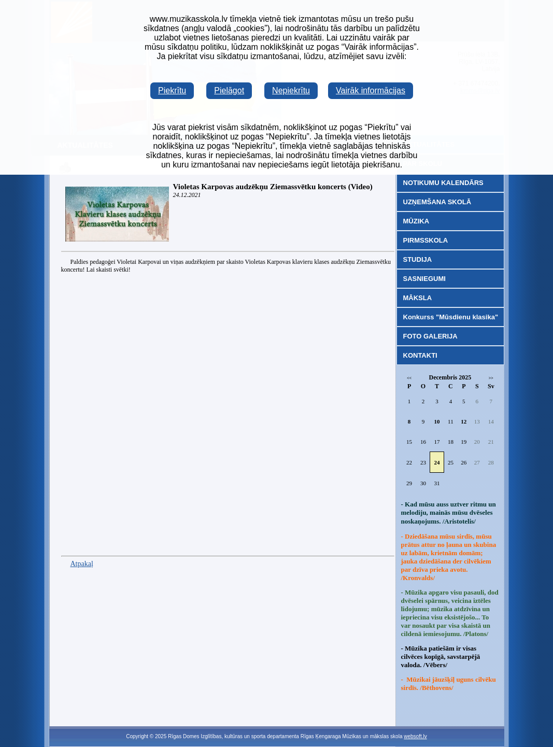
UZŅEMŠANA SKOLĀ (437, 202)
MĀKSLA (417, 298)
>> (491, 378)
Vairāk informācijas (370, 90)
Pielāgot (229, 90)
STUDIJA (417, 259)
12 (463, 421)
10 (436, 421)
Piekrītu (172, 90)
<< (409, 378)
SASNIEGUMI (424, 279)
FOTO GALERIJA (430, 336)
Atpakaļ (81, 564)
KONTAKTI (420, 355)
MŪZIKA (416, 221)
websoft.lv (415, 736)
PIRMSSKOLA (425, 240)
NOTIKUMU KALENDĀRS (443, 183)
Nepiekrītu (291, 90)
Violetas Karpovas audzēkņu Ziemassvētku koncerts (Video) (273, 186)
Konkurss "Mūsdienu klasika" (451, 317)
